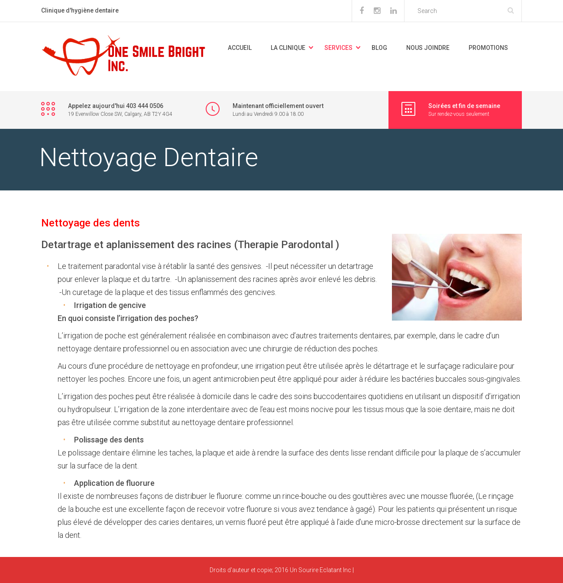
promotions (488, 47)
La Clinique (288, 47)
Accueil (240, 47)
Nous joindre (428, 47)
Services (338, 47)
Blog (379, 47)
